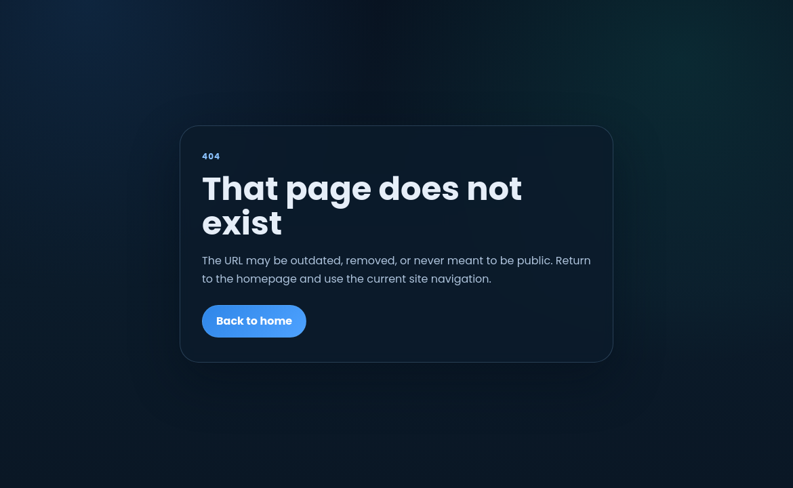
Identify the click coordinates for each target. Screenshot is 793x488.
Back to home (254, 321)
